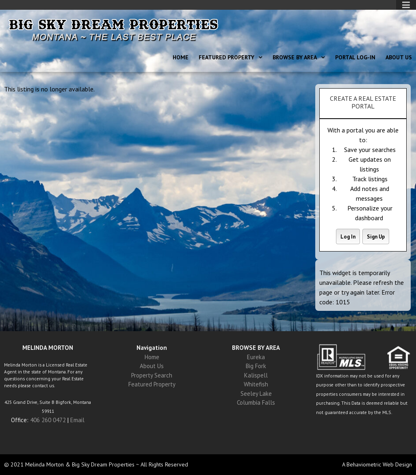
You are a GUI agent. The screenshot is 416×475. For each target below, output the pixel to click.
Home (180, 57)
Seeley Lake (256, 393)
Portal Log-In (355, 57)
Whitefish (256, 384)
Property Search (151, 375)
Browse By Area (295, 57)
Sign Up (376, 236)
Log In (347, 236)
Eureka (256, 357)
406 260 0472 (48, 420)
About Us (399, 57)
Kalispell (256, 375)
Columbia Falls (256, 402)
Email (77, 420)
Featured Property (226, 57)
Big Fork (256, 366)
